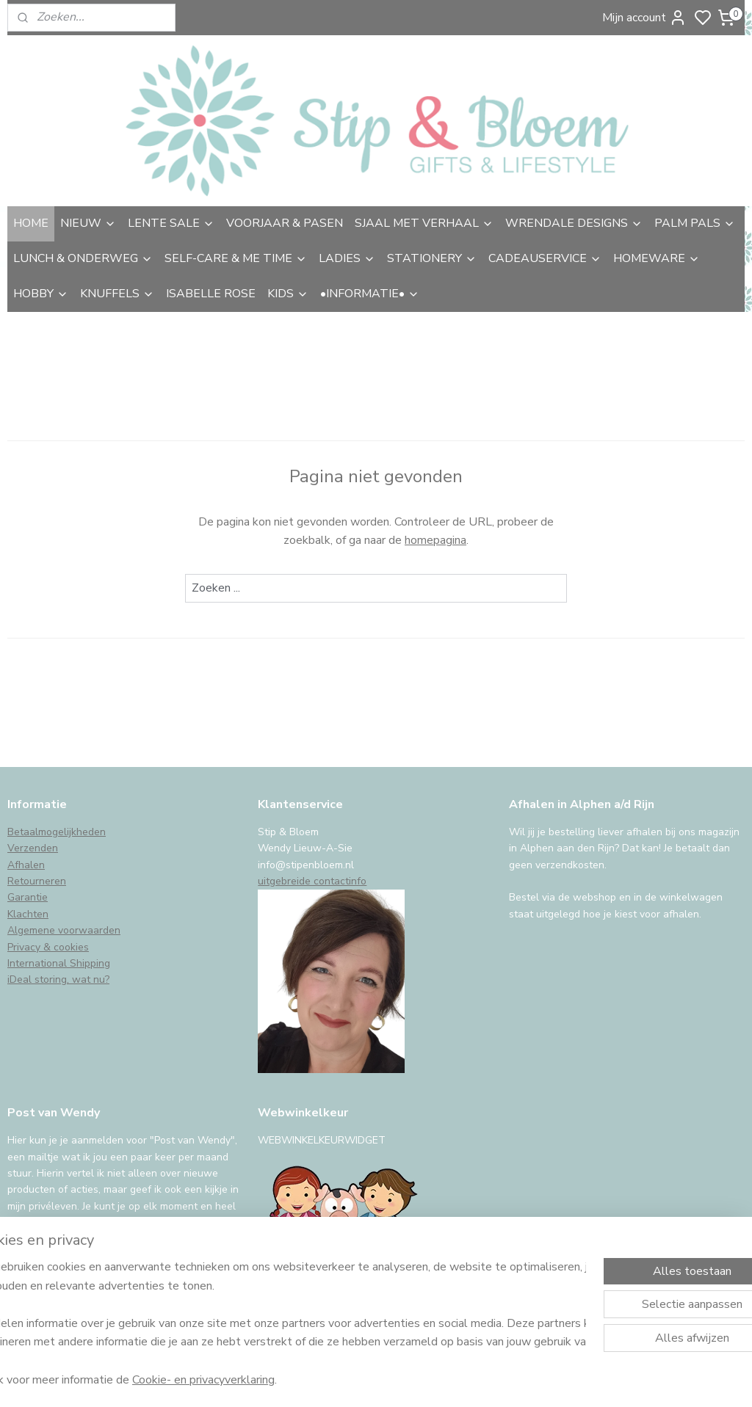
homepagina (435, 540)
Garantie (27, 897)
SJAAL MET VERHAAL (424, 223)
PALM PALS (694, 223)
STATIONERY (432, 258)
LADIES (347, 258)
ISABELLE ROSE (211, 294)
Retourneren (36, 881)
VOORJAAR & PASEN (284, 223)
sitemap (455, 1380)
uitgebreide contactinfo (312, 881)
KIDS (287, 294)
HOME (30, 223)
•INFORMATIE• (369, 294)
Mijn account (644, 17)
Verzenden (32, 848)
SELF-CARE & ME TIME (235, 258)
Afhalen (26, 865)
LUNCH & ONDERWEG (83, 258)
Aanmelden (49, 1260)
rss (481, 1380)
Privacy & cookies (48, 947)
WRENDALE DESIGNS (574, 223)
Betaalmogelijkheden (56, 832)
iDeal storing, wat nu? (58, 979)
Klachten (27, 914)
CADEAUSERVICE (544, 258)
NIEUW (88, 223)
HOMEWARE (656, 258)
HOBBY (40, 294)
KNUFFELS (117, 294)
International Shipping (58, 963)
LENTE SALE (171, 223)
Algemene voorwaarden (63, 930)
